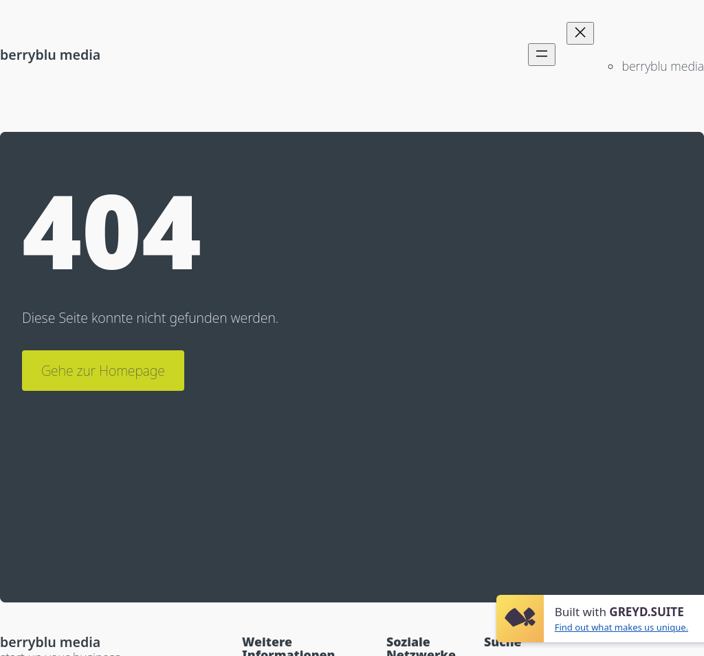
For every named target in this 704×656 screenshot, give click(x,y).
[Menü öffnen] (542, 54)
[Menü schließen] (580, 33)
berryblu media (50, 54)
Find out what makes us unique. (621, 627)
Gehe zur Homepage (103, 370)
